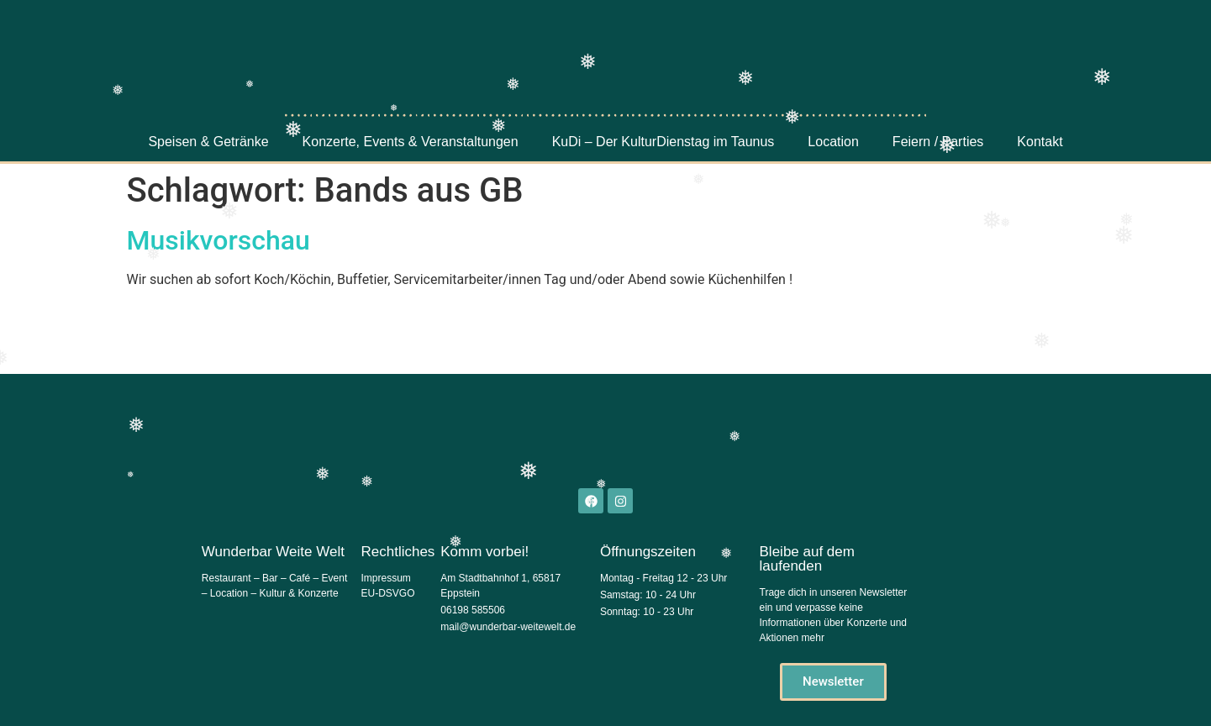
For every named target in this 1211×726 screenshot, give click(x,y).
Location (833, 141)
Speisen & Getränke (208, 141)
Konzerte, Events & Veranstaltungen (411, 141)
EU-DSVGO (387, 593)
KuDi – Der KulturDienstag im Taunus (663, 141)
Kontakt (1039, 141)
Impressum (385, 578)
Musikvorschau (218, 240)
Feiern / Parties (937, 141)
